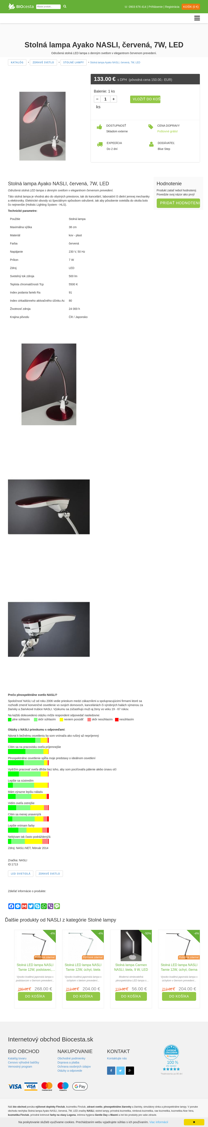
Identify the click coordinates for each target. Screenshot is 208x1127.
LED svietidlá (20, 873)
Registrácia (172, 6)
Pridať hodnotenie (180, 203)
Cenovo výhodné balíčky (23, 1062)
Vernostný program (20, 1066)
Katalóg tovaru (17, 1058)
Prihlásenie (156, 6)
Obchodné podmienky (71, 1058)
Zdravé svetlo (49, 873)
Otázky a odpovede (70, 1070)
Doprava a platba (68, 1062)
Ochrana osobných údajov (74, 1066)
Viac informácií (158, 1122)
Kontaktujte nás (117, 1058)
